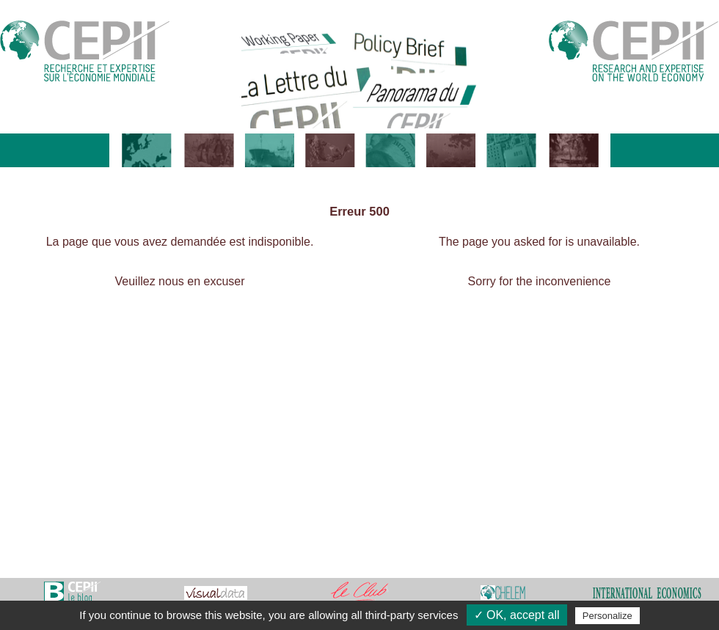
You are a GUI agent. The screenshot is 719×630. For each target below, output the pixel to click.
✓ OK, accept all (517, 615)
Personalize (607, 615)
